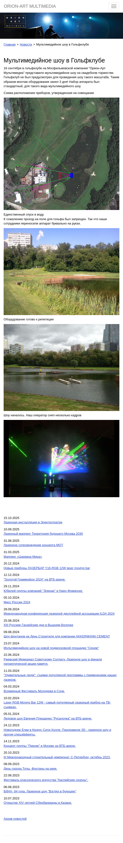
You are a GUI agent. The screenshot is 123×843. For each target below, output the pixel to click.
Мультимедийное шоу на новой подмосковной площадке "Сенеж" (51, 648)
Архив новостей (15, 818)
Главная (9, 44)
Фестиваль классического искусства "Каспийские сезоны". (46, 780)
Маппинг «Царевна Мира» (23, 556)
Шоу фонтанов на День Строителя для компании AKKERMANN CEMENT (57, 636)
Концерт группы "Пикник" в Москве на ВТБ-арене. (40, 746)
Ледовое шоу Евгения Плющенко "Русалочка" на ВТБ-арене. (48, 718)
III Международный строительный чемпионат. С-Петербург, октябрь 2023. (57, 757)
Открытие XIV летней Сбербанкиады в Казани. (38, 802)
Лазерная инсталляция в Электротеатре (33, 522)
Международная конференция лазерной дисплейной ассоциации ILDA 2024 (59, 613)
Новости (26, 44)
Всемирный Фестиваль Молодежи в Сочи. (34, 691)
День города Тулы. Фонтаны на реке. (30, 768)
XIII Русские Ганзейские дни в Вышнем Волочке (38, 625)
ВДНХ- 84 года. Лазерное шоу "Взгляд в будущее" (40, 791)
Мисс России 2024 (17, 602)
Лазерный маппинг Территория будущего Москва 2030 (43, 533)
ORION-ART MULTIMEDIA (30, 6)
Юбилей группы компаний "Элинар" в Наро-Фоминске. (43, 591)
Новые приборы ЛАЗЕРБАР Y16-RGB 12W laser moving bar (47, 568)
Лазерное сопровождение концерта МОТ (33, 545)
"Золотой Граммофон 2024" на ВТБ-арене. (34, 579)
